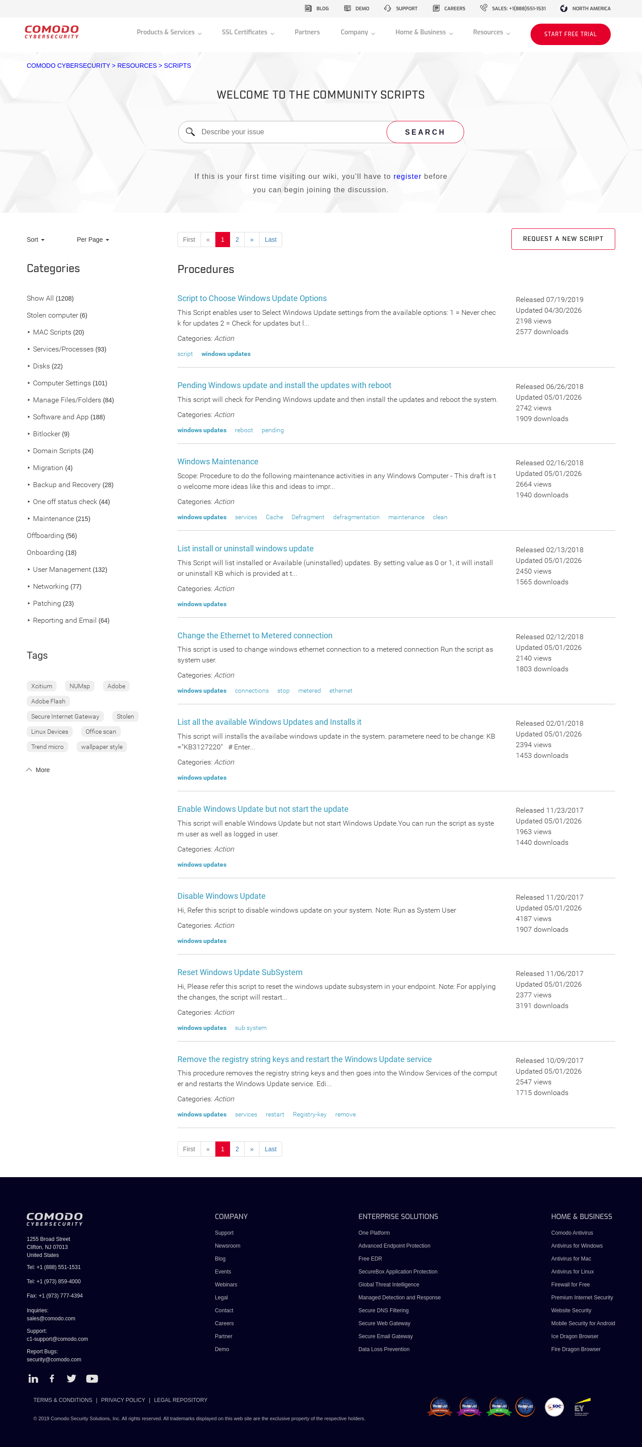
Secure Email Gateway (386, 1336)
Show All (40, 298)
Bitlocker (43, 434)
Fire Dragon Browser (576, 1349)
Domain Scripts (54, 451)
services (246, 517)
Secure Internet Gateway (65, 716)
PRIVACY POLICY (123, 1400)
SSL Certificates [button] (245, 32)
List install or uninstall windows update (245, 548)
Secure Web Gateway (384, 1323)
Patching (44, 604)
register (408, 176)
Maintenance (50, 519)
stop (283, 690)
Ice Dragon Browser (575, 1336)
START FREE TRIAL (570, 34)
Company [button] (355, 32)
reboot (244, 430)
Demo (222, 1349)
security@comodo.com (54, 1359)
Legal (221, 1297)
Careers (224, 1323)
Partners (307, 32)
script (185, 353)
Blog (220, 1259)
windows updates (226, 353)
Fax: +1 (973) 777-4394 (55, 1296)
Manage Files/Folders (64, 400)
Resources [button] (489, 32)
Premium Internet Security (582, 1297)
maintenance (406, 517)
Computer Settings (59, 383)
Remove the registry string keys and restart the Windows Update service (304, 1059)
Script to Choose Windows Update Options (252, 298)
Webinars (226, 1285)
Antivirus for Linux (572, 1272)
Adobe (116, 686)
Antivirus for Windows (577, 1246)
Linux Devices (49, 731)
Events (223, 1272)
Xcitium (41, 686)
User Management (59, 570)
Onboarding (45, 553)
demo (363, 8)
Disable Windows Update (221, 896)
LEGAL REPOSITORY (181, 1400)
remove (345, 1114)
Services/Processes (60, 349)
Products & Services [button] (166, 32)
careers (454, 8)
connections (252, 690)
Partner (223, 1336)
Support (224, 1233)
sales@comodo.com (51, 1318)
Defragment (308, 517)
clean (440, 517)
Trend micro (47, 746)
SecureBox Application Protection (397, 1272)
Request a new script (563, 239)
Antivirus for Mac (571, 1259)
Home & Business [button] (421, 32)
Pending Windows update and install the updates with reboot (284, 385)
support (406, 8)
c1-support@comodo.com (57, 1339)
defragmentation (356, 517)
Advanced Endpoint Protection (394, 1246)
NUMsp (80, 686)
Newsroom (227, 1246)
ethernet (341, 690)
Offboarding (45, 536)
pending (273, 430)
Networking (48, 587)
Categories (53, 269)
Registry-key (310, 1114)
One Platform (374, 1233)
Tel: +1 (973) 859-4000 (54, 1281)
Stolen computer (52, 315)
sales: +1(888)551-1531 (519, 8)
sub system (251, 1027)
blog (323, 8)
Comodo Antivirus (572, 1233)
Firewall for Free (570, 1285)
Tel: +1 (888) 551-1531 (54, 1267)
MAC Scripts (49, 332)
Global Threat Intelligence (389, 1285)
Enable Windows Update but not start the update (263, 809)
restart (275, 1114)
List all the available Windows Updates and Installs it (269, 722)
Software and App (58, 417)
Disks (38, 366)
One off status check (62, 502)
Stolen (125, 716)
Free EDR (370, 1259)
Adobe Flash (48, 701)
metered (309, 690)
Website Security (571, 1310)
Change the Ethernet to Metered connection (255, 635)
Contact (224, 1310)
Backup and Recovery (64, 485)
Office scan (101, 731)
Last (270, 239)
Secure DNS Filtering (383, 1310)
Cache (274, 517)
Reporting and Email (62, 620)
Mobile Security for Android (583, 1323)
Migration (45, 468)
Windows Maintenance (218, 461)
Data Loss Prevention (384, 1349)
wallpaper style (102, 746)
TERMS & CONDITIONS (62, 1400)
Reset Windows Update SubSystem (240, 972)
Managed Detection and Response (399, 1297)
